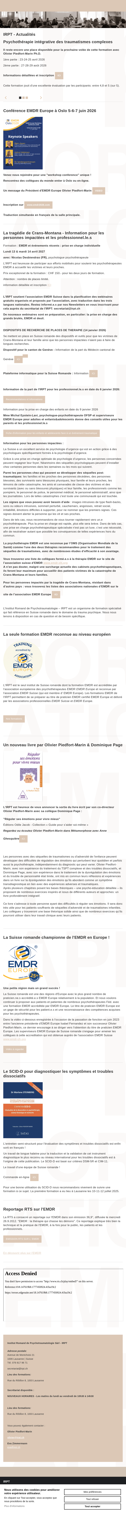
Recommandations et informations (24, 399)
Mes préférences (92, 1492)
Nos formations (14, 718)
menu (119, 6)
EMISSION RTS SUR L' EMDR (22, 1239)
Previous (5, 98)
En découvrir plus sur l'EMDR (22, 1253)
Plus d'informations (14, 1506)
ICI (59, 75)
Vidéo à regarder (15, 1049)
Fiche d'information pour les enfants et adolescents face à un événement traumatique (51, 433)
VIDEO (98, 190)
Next (41, 98)
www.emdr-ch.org (55, 562)
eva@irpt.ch (13, 1447)
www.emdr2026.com (38, 205)
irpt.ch (21, 6)
